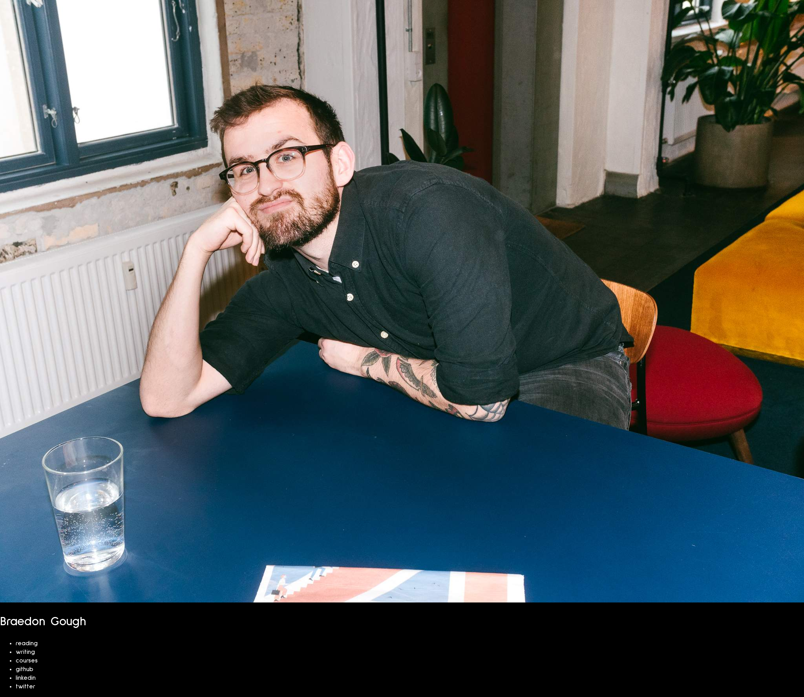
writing (25, 652)
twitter (25, 686)
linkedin (26, 678)
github (24, 669)
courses (27, 660)
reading (27, 643)
